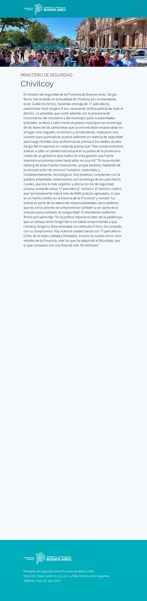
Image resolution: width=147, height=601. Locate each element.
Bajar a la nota (49, 48)
